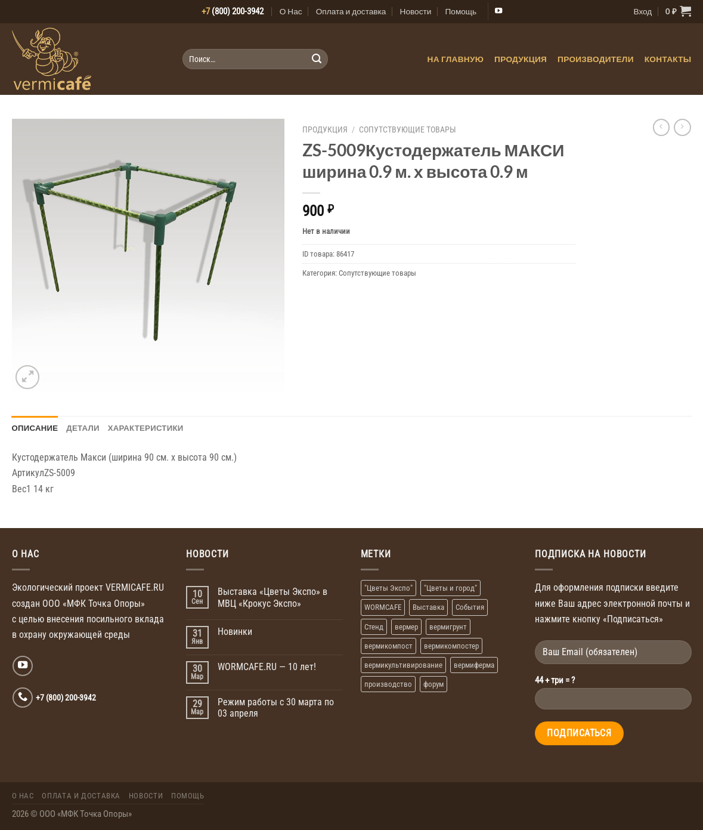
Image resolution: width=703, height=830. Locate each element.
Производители (596, 59)
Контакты (668, 59)
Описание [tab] (35, 428)
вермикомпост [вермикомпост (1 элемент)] (388, 645)
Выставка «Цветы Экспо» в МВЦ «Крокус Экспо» (272, 597)
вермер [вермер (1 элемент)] (406, 626)
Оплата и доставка (351, 11)
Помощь (460, 11)
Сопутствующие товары (407, 129)
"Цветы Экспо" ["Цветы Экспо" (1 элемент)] (388, 588)
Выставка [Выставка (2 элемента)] (428, 607)
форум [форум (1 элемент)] (433, 684)
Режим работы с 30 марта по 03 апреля (276, 708)
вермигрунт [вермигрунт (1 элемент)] (448, 626)
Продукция (520, 59)
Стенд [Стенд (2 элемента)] (373, 626)
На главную (456, 59)
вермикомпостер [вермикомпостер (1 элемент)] (451, 645)
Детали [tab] (82, 428)
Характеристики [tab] (146, 428)
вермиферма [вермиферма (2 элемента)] (474, 665)
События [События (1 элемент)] (470, 607)
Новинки (235, 631)
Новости (416, 11)
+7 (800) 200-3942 (66, 697)
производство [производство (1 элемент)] (388, 684)
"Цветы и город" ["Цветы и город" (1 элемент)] (450, 588)
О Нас (291, 11)
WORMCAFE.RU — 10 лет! (267, 666)
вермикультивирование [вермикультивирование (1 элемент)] (403, 665)
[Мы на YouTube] (498, 11)
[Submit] (316, 59)
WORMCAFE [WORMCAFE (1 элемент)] (382, 607)
